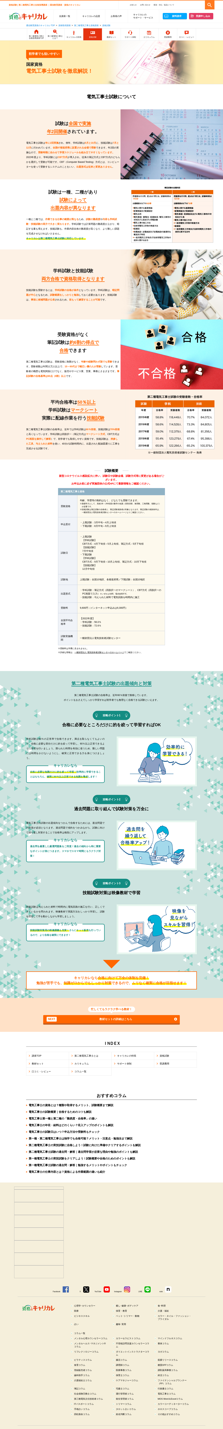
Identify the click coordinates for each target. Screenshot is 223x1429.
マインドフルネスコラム (170, 1338)
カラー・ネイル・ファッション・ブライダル (174, 1317)
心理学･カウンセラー (84, 1305)
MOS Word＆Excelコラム (170, 1399)
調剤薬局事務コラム (168, 1370)
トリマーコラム (123, 1404)
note (161, 1292)
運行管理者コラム (125, 1393)
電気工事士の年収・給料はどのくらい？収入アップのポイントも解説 (71, 1125)
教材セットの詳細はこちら (89, 1019)
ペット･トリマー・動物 (127, 1316)
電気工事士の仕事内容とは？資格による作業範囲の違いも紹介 (67, 1171)
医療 (76, 1311)
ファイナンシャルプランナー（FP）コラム (172, 1382)
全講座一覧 (64, 16)
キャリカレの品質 (91, 16)
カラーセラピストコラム (128, 1338)
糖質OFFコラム (165, 1365)
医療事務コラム (123, 1370)
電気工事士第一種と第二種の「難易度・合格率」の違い (63, 1118)
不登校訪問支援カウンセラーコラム (132, 1345)
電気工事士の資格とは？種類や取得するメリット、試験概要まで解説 (71, 1105)
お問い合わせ (145, 5)
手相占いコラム (82, 1409)
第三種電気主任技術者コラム (88, 1399)
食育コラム (79, 1365)
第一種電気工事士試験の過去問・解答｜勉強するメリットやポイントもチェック (78, 1165)
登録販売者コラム (83, 1370)
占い (76, 1324)
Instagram (118, 1292)
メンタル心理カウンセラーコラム (90, 1338)
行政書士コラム (165, 1388)
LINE (140, 1292)
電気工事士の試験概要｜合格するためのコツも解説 (60, 1111)
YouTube (98, 1292)
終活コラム (163, 1375)
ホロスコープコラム (168, 1409)
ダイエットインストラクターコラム (132, 1353)
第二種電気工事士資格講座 (86, 25)
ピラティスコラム (83, 1360)
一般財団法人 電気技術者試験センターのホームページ (99, 652)
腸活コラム (121, 1360)
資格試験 (106, 25)
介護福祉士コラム (83, 1380)
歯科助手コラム (82, 1375)
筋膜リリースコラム (168, 1360)
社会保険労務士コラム (85, 1393)
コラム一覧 (79, 1333)
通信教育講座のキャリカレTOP (40, 25)
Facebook (56, 1292)
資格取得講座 (64, 25)
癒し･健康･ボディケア (127, 1305)
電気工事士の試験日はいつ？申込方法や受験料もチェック (64, 1131)
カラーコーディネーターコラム (173, 1404)
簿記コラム (79, 1388)
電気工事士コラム (167, 1393)
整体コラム (163, 1343)
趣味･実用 (121, 1324)
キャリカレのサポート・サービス (143, 16)
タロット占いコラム (126, 1409)
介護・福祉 (163, 1311)
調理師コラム (122, 1365)
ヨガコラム (163, 1351)
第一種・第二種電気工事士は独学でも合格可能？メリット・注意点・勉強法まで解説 (81, 1138)
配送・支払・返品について (164, 5)
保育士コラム (122, 1375)
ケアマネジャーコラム (127, 1380)
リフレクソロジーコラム (86, 1351)
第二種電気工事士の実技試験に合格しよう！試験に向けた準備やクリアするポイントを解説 (85, 1145)
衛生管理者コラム (125, 1399)
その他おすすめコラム (169, 1414)
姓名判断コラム (123, 1414)
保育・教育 (121, 1311)
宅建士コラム (122, 1388)
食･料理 (162, 1305)
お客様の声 (116, 16)
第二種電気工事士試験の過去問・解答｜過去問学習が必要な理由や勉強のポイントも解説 (83, 1151)
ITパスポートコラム (84, 1404)
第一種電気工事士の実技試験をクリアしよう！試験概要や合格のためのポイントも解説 (82, 1158)
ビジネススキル (82, 1316)
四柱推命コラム (82, 1414)
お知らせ (133, 5)
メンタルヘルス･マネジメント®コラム (90, 1345)
